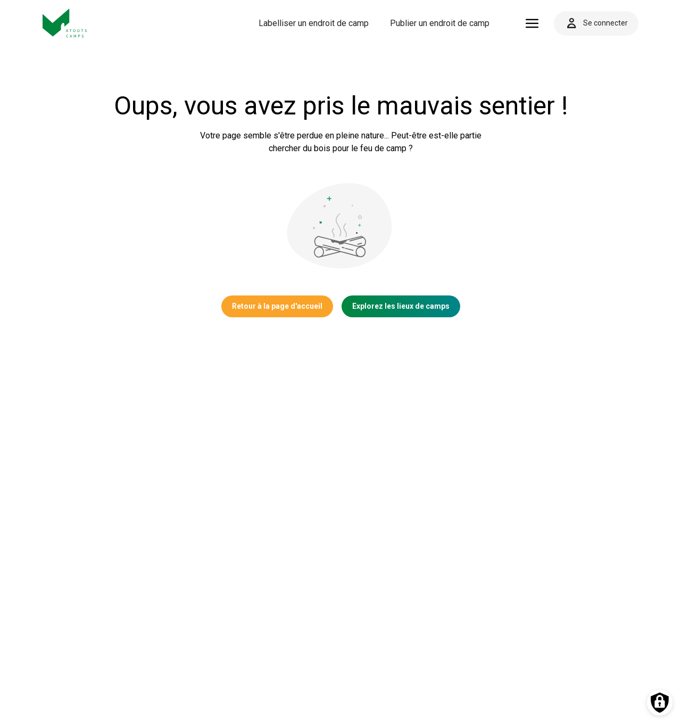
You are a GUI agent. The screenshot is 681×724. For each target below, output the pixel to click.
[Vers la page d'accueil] (65, 23)
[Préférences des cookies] (659, 702)
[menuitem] (314, 23)
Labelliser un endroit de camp (314, 23)
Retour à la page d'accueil (277, 306)
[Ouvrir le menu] (532, 23)
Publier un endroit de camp (439, 23)
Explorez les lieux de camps (401, 306)
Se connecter (596, 23)
